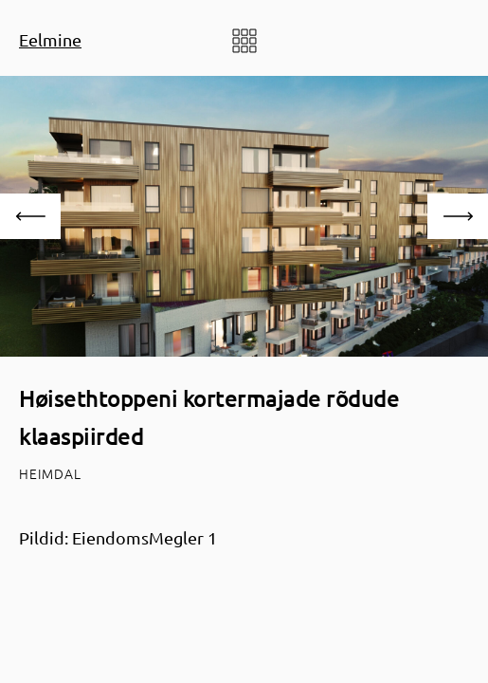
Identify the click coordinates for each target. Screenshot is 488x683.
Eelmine (50, 39)
